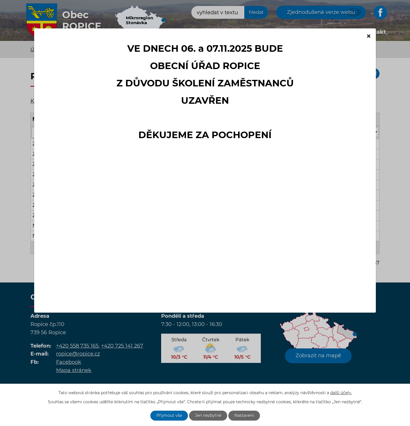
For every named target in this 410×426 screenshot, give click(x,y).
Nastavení (244, 415)
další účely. (341, 392)
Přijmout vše (169, 415)
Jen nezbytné (208, 415)
